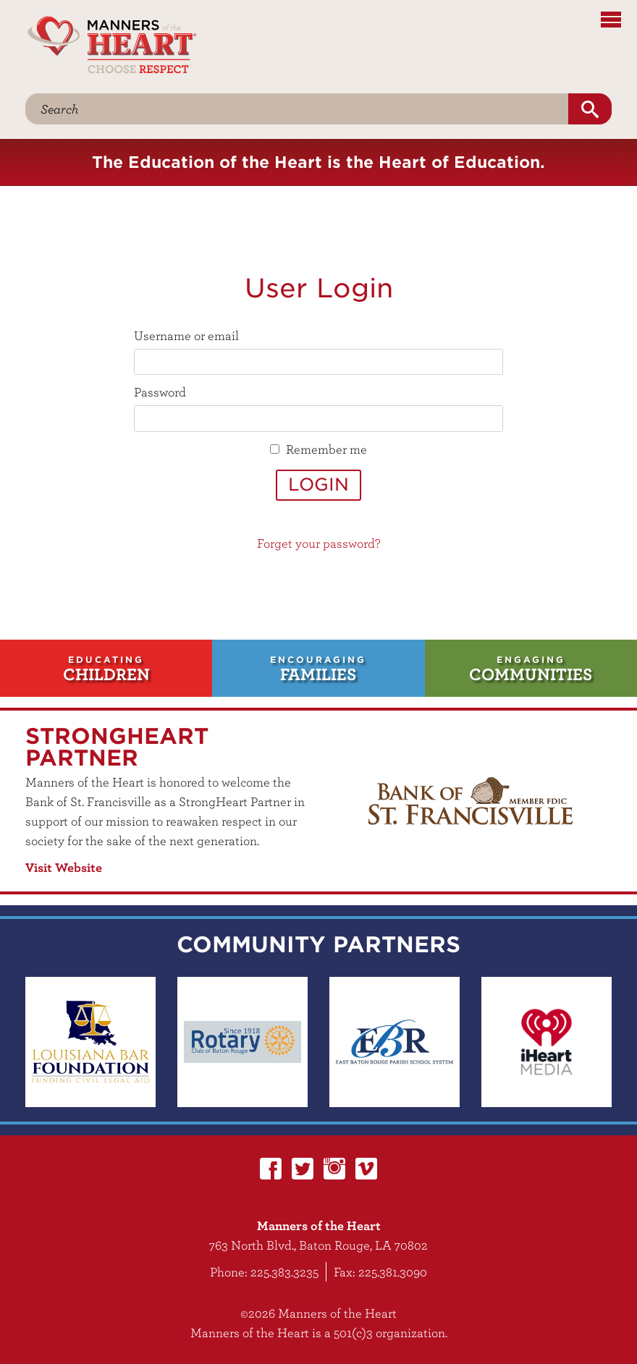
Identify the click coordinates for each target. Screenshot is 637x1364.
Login (318, 484)
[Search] (297, 108)
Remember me (326, 449)
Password (160, 391)
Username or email (186, 335)
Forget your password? (319, 543)
